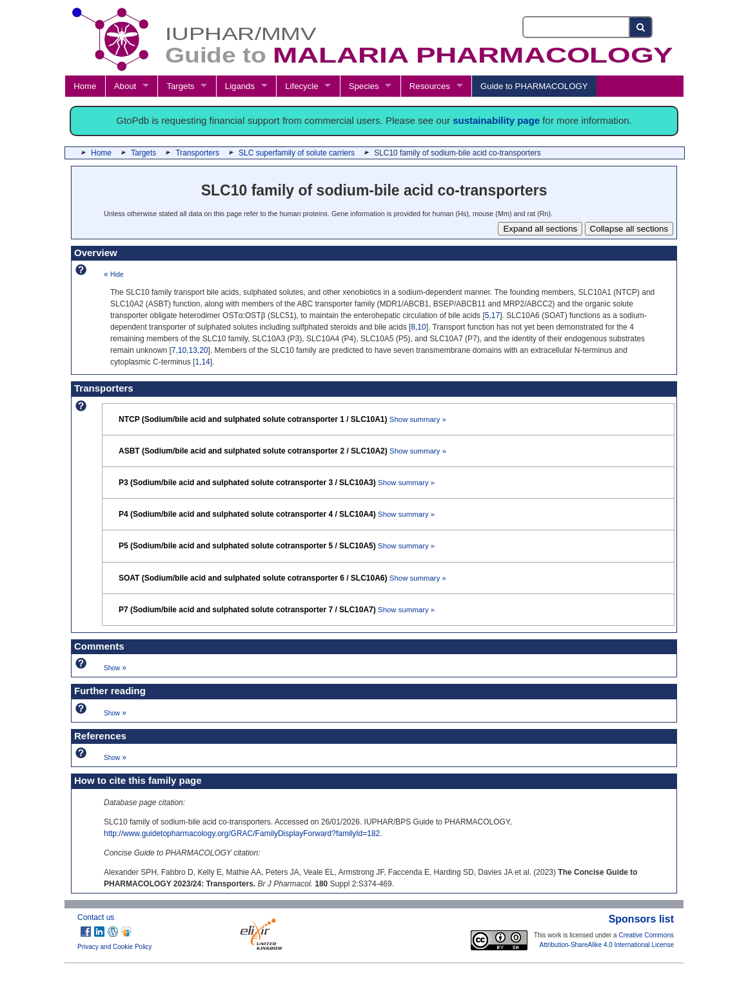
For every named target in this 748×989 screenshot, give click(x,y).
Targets (180, 86)
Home (85, 86)
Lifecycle (301, 86)
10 (421, 327)
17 (495, 315)
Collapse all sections (629, 229)
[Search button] (641, 27)
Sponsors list (641, 919)
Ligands (240, 86)
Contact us (95, 917)
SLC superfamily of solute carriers (297, 152)
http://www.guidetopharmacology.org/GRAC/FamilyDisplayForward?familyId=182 (242, 833)
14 (205, 361)
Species (364, 86)
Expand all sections (540, 229)
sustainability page (496, 120)
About (125, 86)
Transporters (197, 152)
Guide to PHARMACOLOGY (533, 86)
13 (192, 350)
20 (203, 350)
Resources (429, 86)
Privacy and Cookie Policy (114, 946)
